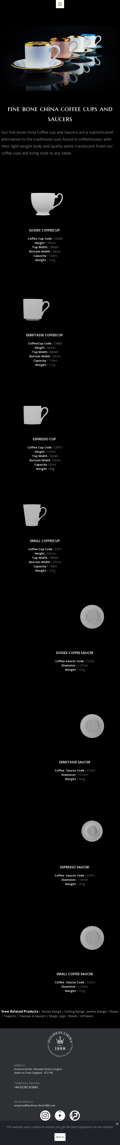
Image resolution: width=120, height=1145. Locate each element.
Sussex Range (51, 1011)
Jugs (62, 1016)
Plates (114, 1011)
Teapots (10, 1016)
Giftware (86, 1016)
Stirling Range (74, 1011)
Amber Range (97, 1011)
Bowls (73, 1016)
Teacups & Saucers (32, 1016)
